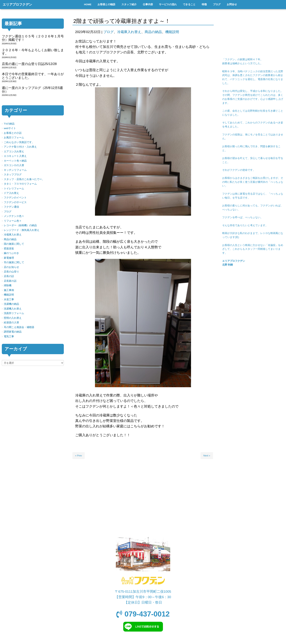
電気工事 (9, 336)
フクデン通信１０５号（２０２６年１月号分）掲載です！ (33, 38)
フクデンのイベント (15, 197)
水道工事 (9, 299)
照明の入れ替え (13, 318)
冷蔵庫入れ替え (129, 32)
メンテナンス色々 (14, 216)
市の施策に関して (14, 262)
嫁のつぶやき (11, 253)
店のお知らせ (11, 267)
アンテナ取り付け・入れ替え (20, 146)
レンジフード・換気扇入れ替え (21, 230)
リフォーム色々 (13, 220)
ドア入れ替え (11, 193)
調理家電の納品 (13, 331)
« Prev (78, 455)
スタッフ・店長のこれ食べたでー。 (24, 179)
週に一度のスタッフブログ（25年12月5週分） (32, 89)
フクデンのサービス (15, 202)
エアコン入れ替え (14, 151)
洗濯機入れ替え (13, 308)
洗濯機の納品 (11, 304)
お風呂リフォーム (14, 137)
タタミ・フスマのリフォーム (20, 183)
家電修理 (9, 258)
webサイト (10, 128)
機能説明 (172, 32)
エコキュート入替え (15, 156)
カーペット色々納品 (15, 160)
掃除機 (7, 285)
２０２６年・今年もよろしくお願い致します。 (33, 51)
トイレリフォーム (14, 188)
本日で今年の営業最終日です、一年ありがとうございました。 (33, 75)
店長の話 (9, 276)
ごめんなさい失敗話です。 (19, 142)
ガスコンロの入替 (14, 165)
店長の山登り (11, 271)
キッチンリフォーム (15, 170)
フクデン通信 (11, 206)
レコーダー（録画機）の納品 (20, 225)
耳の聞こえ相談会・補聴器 (19, 327)
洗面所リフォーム (14, 313)
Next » (206, 455)
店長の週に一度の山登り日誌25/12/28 (29, 64)
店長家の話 (10, 281)
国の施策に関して (14, 244)
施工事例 (9, 290)
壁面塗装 (9, 248)
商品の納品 (153, 32)
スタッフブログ (13, 174)
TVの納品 (9, 123)
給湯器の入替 (11, 322)
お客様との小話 (13, 133)
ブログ (108, 32)
